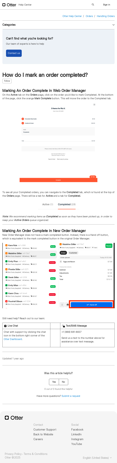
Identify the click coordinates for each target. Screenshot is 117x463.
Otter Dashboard (13, 339)
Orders (89, 16)
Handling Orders (106, 16)
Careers (38, 439)
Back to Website (43, 434)
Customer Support (44, 429)
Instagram (77, 439)
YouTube (76, 444)
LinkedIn (76, 434)
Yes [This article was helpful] (54, 381)
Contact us (14, 53)
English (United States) (97, 457)
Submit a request (71, 396)
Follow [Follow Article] (7, 81)
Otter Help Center (72, 16)
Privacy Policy (13, 453)
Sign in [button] (106, 4)
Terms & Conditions (35, 453)
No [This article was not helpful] (63, 381)
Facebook (77, 429)
